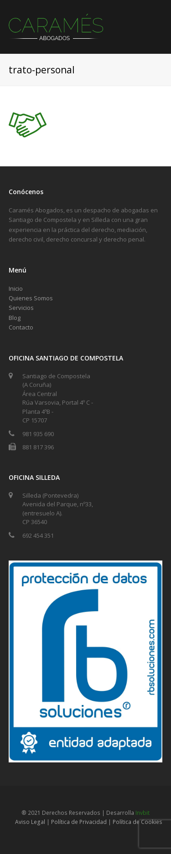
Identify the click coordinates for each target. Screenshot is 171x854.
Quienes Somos (31, 298)
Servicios (21, 308)
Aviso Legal (30, 822)
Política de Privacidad (79, 822)
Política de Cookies (137, 822)
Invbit (142, 813)
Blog (15, 318)
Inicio (16, 288)
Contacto (21, 327)
